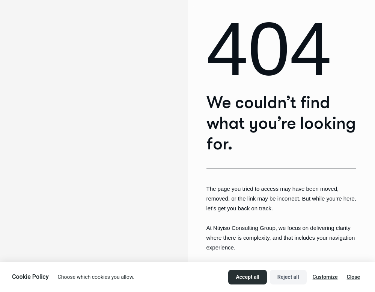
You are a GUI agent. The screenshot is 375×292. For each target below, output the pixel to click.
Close (353, 277)
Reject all (288, 277)
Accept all (247, 277)
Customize (325, 277)
